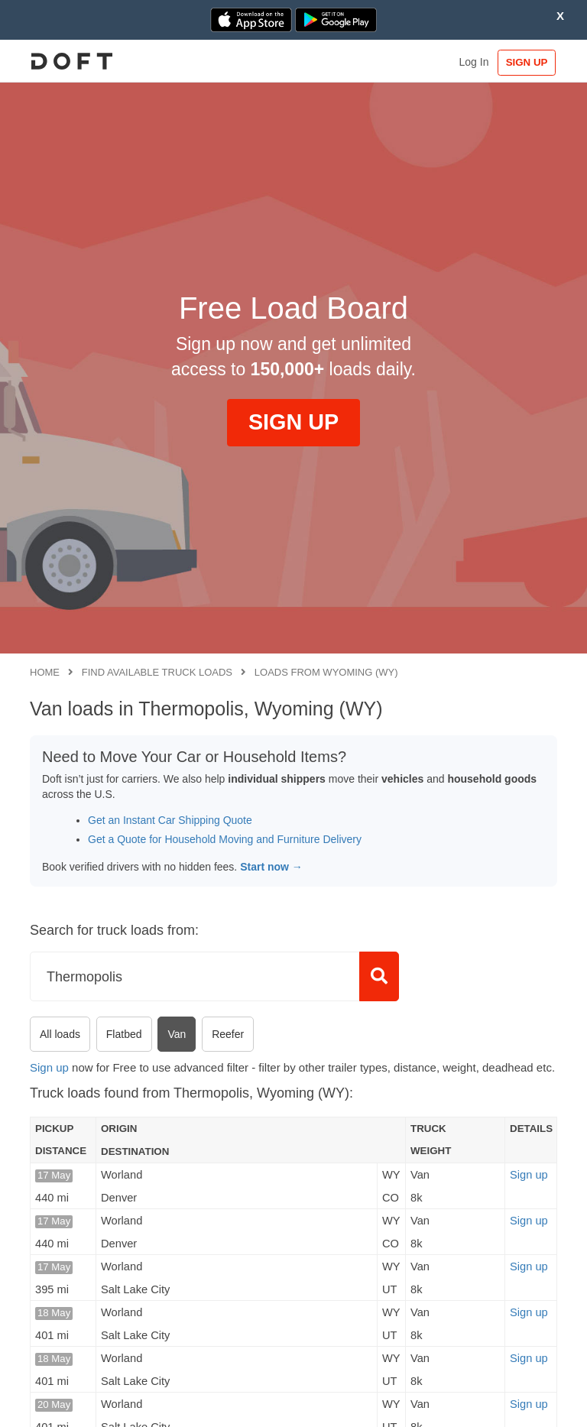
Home (45, 672)
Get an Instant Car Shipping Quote (170, 820)
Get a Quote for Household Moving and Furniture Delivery (225, 839)
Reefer (228, 1034)
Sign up (49, 1067)
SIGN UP (522, 62)
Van (176, 1034)
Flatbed (124, 1034)
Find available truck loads (157, 672)
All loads (60, 1034)
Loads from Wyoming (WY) (326, 672)
